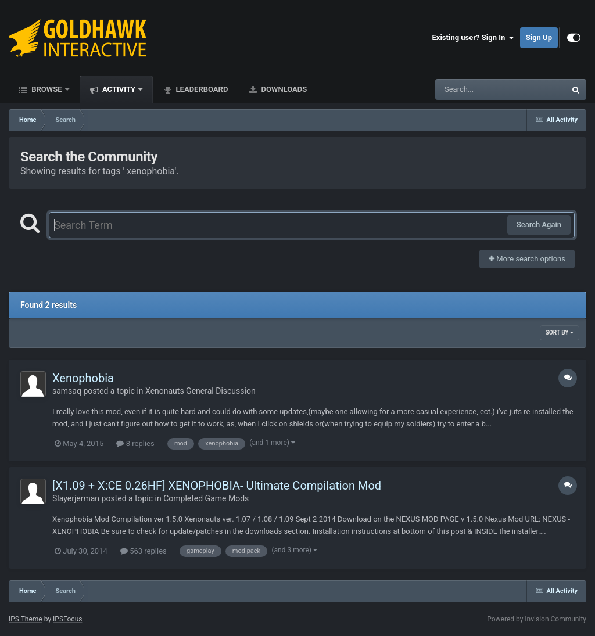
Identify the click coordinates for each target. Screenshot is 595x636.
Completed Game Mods (206, 498)
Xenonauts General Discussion (200, 391)
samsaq (66, 391)
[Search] (471, 89)
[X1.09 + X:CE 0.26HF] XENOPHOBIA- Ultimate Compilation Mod (216, 486)
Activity (119, 89)
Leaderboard (201, 89)
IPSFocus (67, 619)
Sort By (560, 332)
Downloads (283, 89)
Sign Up (539, 37)
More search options (527, 258)
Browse (47, 89)
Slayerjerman (75, 498)
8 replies (135, 443)
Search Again (539, 224)
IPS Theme (25, 619)
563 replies (143, 551)
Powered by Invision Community (536, 619)
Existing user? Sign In (473, 37)
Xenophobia (83, 378)
